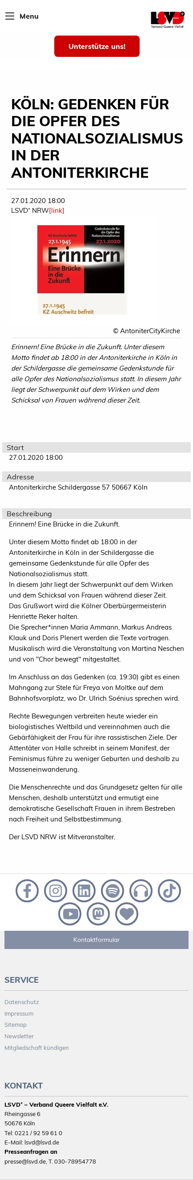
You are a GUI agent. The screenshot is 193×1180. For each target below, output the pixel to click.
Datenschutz (21, 1001)
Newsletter (19, 1036)
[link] (56, 210)
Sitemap (15, 1024)
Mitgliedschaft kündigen (36, 1047)
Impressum (18, 1013)
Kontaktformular (96, 940)
